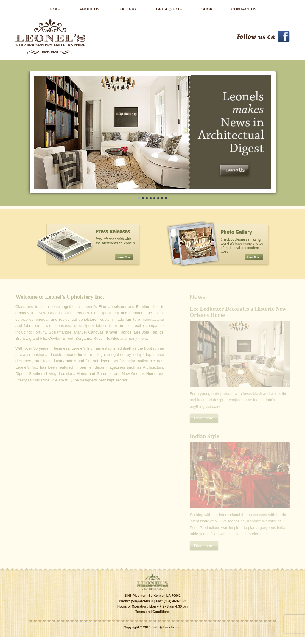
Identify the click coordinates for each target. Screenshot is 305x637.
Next (279, 244)
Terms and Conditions (152, 611)
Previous (25, 244)
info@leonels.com (167, 627)
